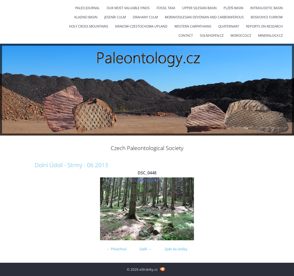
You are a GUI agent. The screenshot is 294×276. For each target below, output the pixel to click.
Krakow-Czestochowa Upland (141, 26)
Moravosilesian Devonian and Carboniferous (204, 17)
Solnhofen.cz (212, 35)
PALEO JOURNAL (87, 8)
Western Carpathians (192, 26)
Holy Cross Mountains (88, 26)
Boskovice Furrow (267, 17)
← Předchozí (117, 249)
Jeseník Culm (115, 17)
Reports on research (264, 26)
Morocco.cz (241, 35)
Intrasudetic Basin (266, 8)
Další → (145, 249)
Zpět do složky (176, 249)
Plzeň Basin (233, 8)
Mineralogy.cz (270, 35)
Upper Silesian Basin (199, 8)
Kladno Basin (85, 17)
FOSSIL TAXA (166, 8)
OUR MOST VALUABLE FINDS (128, 8)
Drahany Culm (145, 17)
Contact (185, 35)
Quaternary (228, 26)
